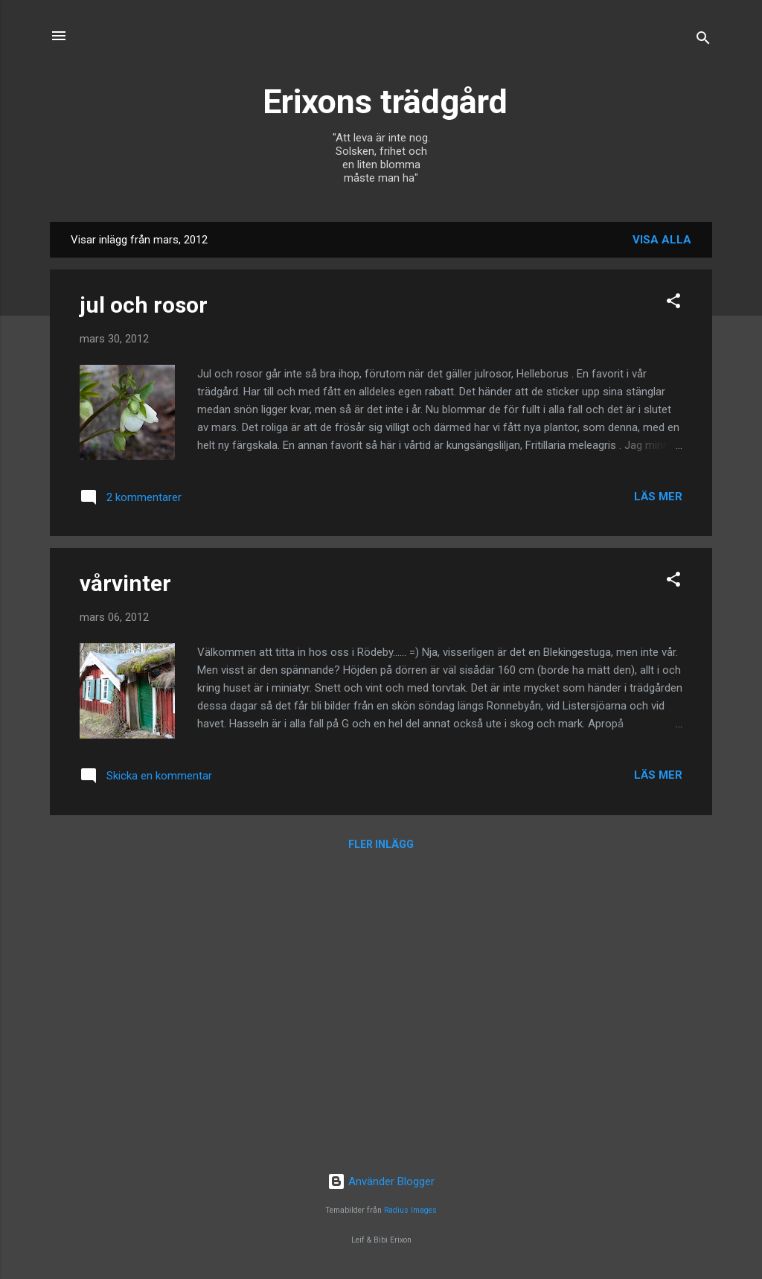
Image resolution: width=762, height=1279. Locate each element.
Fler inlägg (381, 844)
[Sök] (703, 40)
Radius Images (410, 1210)
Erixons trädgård (381, 101)
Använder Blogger (381, 1181)
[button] (673, 303)
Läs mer (658, 496)
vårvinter (125, 583)
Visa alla (662, 239)
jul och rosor (144, 305)
